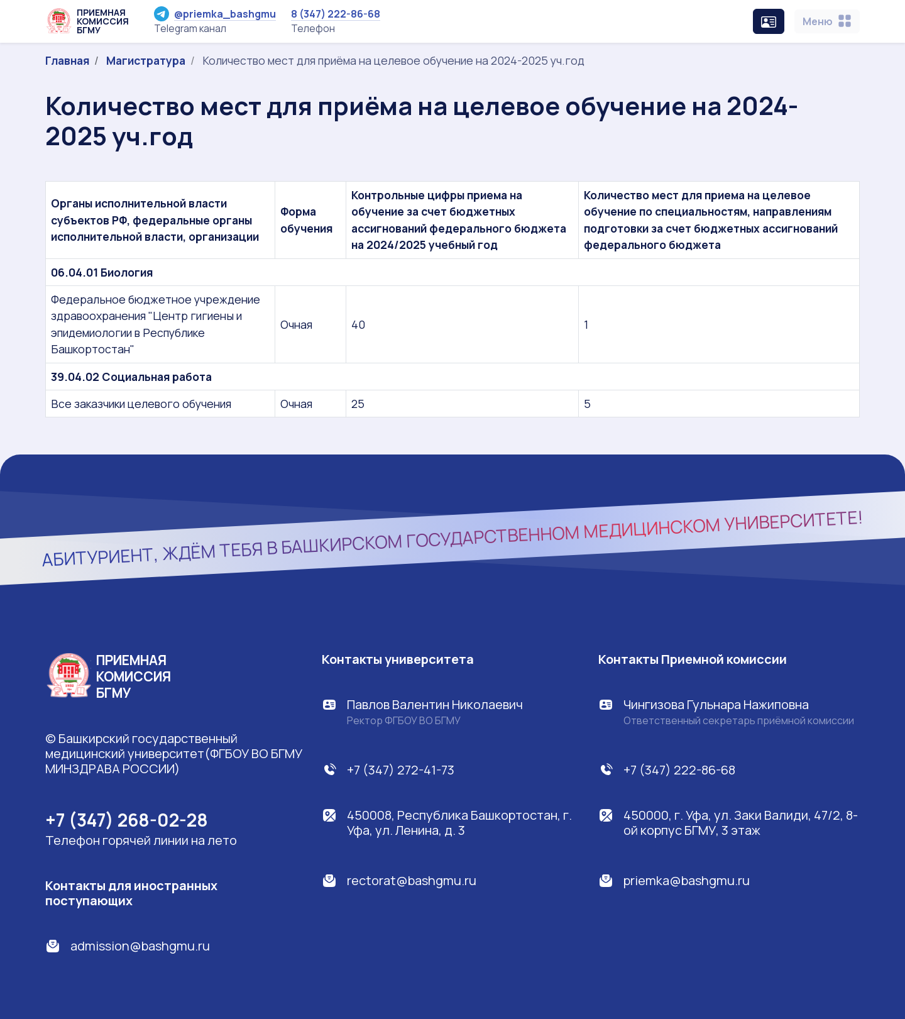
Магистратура (145, 60)
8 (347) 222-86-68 (335, 14)
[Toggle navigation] (827, 21)
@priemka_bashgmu (215, 13)
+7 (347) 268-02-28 (126, 820)
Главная (67, 60)
